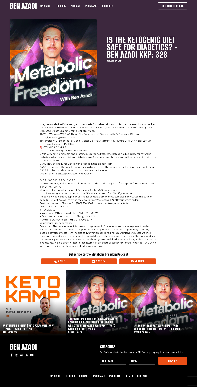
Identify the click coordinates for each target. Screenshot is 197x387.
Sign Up (172, 360)
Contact (142, 376)
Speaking (45, 6)
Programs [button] (91, 6)
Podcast (75, 6)
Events (129, 376)
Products (107, 6)
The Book (60, 6)
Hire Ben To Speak (173, 6)
